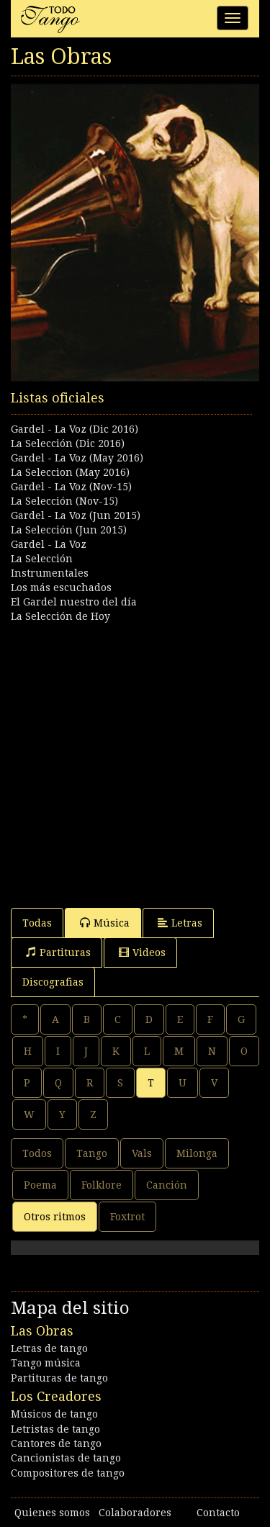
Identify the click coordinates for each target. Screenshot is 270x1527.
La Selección (42, 558)
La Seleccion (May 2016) (70, 472)
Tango (91, 1153)
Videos (142, 952)
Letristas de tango (55, 1429)
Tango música (46, 1363)
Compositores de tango (68, 1473)
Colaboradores (135, 1512)
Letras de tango (49, 1348)
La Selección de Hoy (60, 616)
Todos (37, 1153)
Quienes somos (52, 1512)
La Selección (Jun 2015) (69, 530)
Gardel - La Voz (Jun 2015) (75, 515)
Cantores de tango (56, 1443)
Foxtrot (127, 1216)
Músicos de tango (54, 1414)
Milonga (196, 1153)
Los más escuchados (61, 587)
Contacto (218, 1512)
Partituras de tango (59, 1378)
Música (105, 922)
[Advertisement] (135, 758)
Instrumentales (50, 573)
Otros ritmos (55, 1216)
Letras (180, 922)
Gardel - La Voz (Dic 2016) (74, 429)
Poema (40, 1185)
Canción (166, 1185)
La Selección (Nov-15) (64, 501)
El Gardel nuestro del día (74, 602)
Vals (142, 1153)
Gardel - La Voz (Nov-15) (71, 486)
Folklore (101, 1185)
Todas (37, 923)
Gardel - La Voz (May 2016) (77, 458)
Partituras (58, 952)
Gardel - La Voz (48, 544)
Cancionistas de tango (66, 1458)
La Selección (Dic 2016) (68, 443)
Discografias (53, 982)
